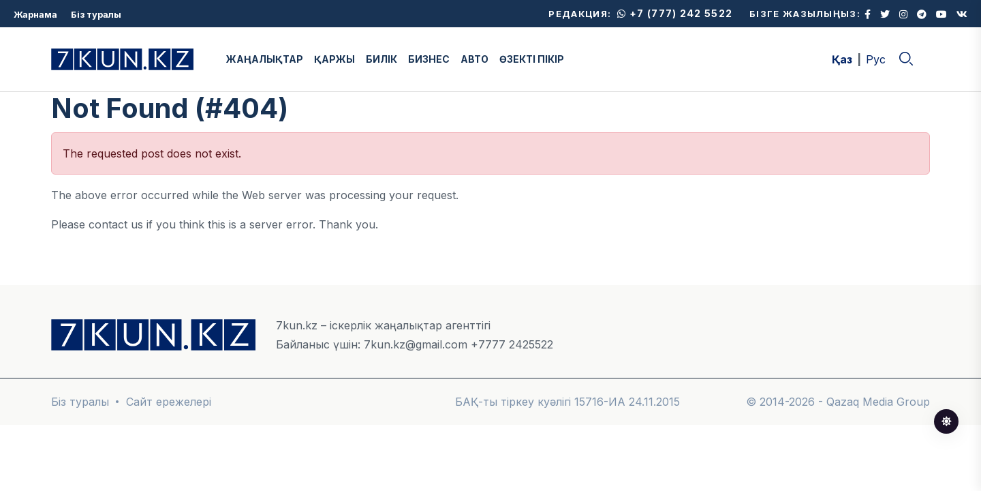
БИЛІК (381, 59)
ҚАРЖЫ (334, 59)
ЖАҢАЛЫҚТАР (264, 59)
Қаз (842, 59)
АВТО (474, 59)
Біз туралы (96, 14)
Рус (876, 59)
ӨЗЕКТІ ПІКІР (531, 59)
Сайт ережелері (168, 401)
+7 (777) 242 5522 (674, 13)
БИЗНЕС (429, 59)
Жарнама (35, 14)
